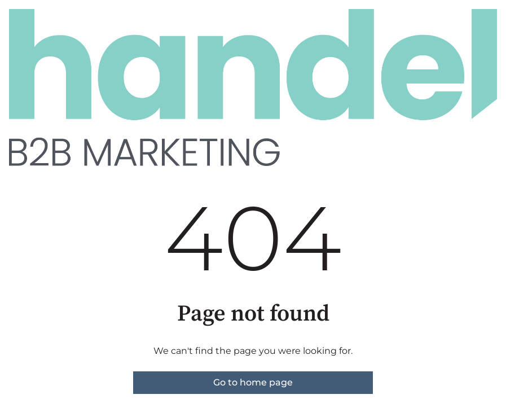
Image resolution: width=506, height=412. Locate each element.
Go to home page (253, 382)
